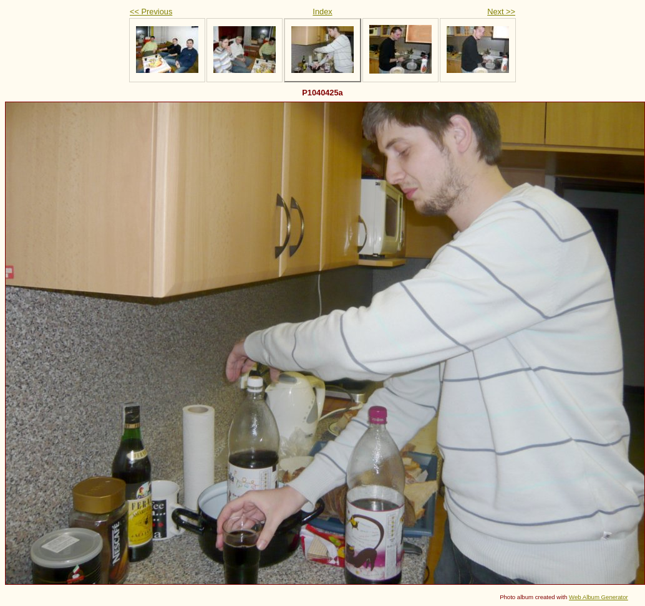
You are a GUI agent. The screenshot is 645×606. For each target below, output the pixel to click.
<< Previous (151, 11)
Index (322, 11)
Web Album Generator (598, 597)
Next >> (501, 11)
